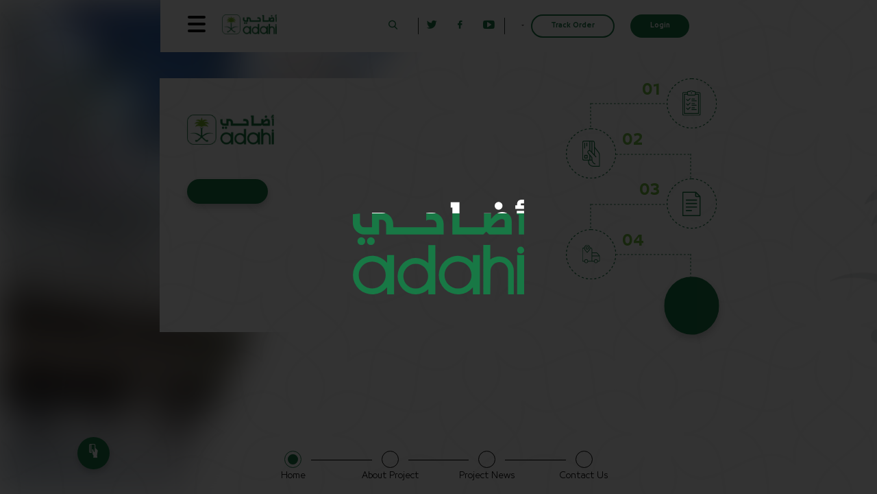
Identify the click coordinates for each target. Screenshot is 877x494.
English (506, 25)
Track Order (573, 25)
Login (660, 25)
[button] (365, 26)
